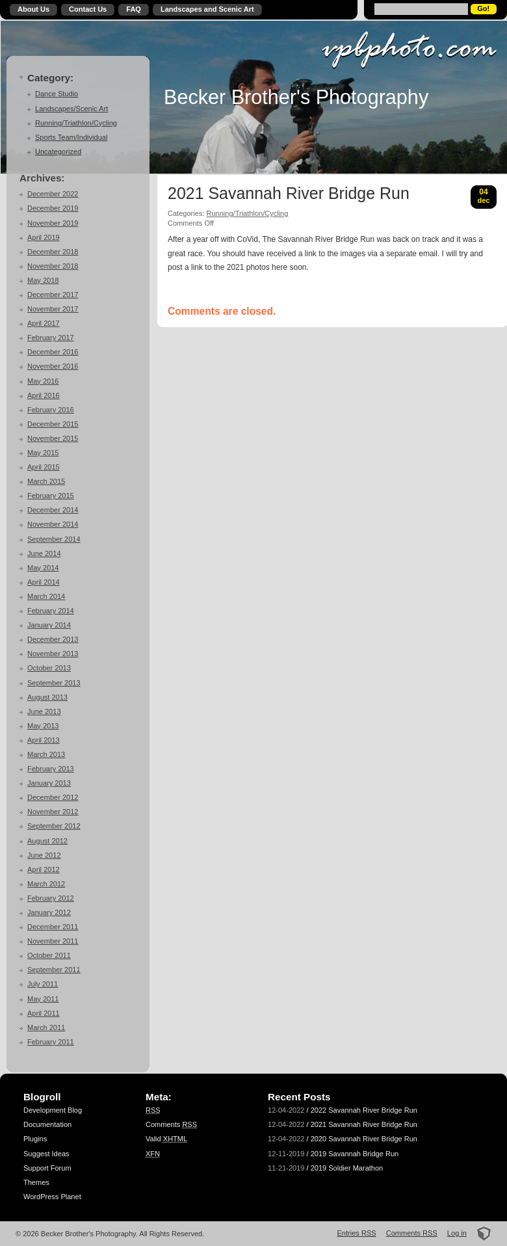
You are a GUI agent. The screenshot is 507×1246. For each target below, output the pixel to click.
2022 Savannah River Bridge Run (364, 1110)
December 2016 (53, 352)
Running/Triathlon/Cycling (76, 123)
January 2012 (49, 912)
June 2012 (44, 855)
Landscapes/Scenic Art (71, 109)
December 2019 (53, 208)
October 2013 (49, 668)
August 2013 (47, 697)
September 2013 (54, 683)
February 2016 (50, 410)
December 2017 (53, 294)
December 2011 (53, 927)
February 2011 (50, 1042)
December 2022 (53, 194)
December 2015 (53, 424)
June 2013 (44, 711)
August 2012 (47, 841)
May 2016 (42, 381)
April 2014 (43, 582)
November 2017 (53, 309)
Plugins (35, 1139)
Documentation (47, 1124)
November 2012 (53, 811)
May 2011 (42, 999)
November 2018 (53, 266)
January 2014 (49, 625)
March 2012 (46, 884)
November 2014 (53, 524)
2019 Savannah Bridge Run (355, 1154)
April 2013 (43, 740)
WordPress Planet (52, 1196)
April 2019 (43, 237)
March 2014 (46, 596)
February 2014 (50, 611)
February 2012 (50, 898)
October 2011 (49, 955)
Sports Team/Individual (71, 137)
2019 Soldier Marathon (347, 1168)
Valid (166, 1139)
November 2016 (53, 366)
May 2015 (42, 453)
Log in (457, 1233)
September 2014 (54, 539)
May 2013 (42, 726)
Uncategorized (58, 151)
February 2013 (50, 769)
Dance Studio (56, 94)
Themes (36, 1182)
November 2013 (53, 653)
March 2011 (46, 1027)
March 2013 (46, 754)
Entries (356, 1233)
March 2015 (46, 481)
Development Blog (52, 1110)
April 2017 (43, 323)
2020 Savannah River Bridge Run (364, 1139)
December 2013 (53, 639)
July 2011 (42, 984)
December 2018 (53, 252)
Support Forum (47, 1168)
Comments (171, 1124)
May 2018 (42, 280)
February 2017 (50, 337)
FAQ (133, 9)
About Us (33, 9)
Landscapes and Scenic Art (207, 9)
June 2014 (44, 553)
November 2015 (53, 438)
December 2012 (53, 797)
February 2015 (50, 495)
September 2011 (54, 970)
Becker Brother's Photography (296, 97)
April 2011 (43, 1013)
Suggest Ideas (46, 1154)
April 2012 (43, 869)
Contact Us (88, 9)
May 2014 (42, 568)
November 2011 (53, 941)
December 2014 (53, 510)
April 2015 (43, 467)
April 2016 (43, 395)
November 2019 (53, 223)
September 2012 (54, 826)
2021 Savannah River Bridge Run (289, 193)
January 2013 (49, 783)
